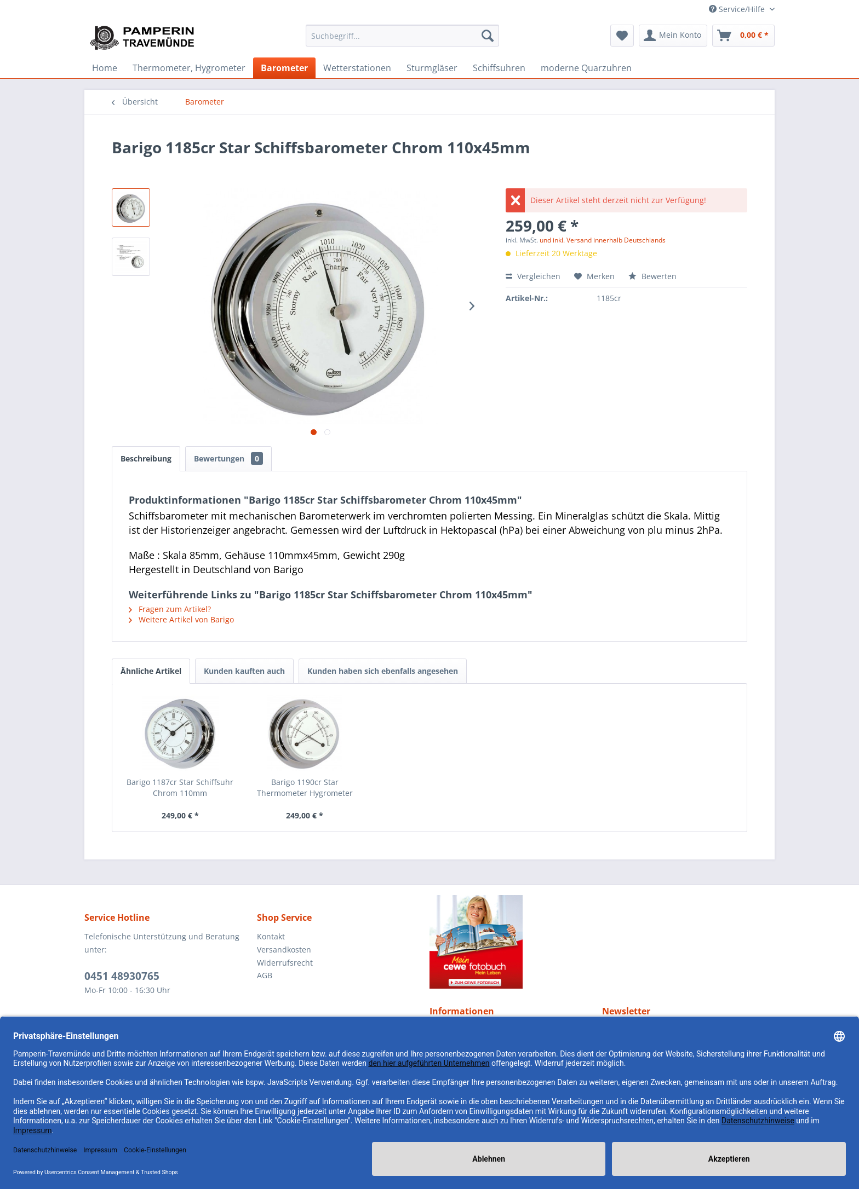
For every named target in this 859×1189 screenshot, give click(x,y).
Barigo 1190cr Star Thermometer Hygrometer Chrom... (305, 788)
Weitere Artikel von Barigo (181, 619)
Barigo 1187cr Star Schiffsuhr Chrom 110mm (180, 787)
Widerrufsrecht (285, 962)
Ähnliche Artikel (151, 671)
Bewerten (652, 276)
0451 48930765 (121, 976)
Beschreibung (146, 458)
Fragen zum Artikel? (170, 609)
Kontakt (271, 936)
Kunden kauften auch (244, 671)
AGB (264, 975)
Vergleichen (533, 276)
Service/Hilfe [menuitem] (738, 9)
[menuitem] (402, 36)
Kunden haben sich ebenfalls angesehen (382, 671)
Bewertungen (228, 458)
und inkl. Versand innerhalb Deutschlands (603, 240)
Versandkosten (284, 949)
